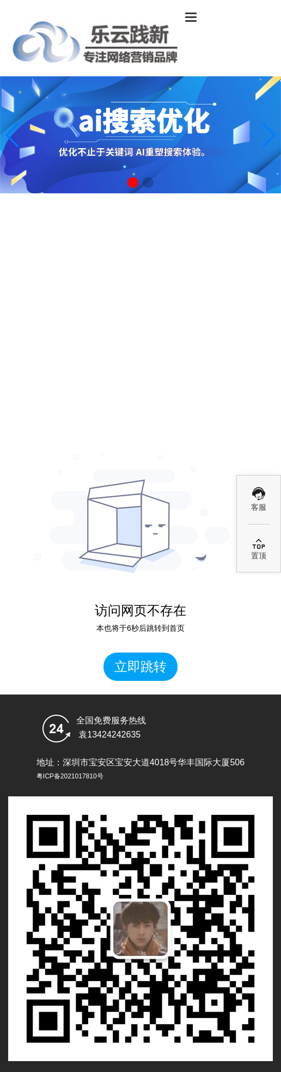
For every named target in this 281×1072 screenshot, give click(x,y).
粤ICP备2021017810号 (69, 776)
